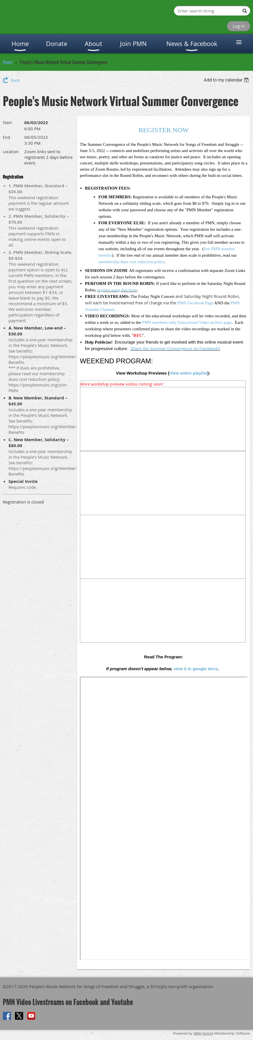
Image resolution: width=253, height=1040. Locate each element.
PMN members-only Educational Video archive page (187, 322)
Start (7, 122)
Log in (239, 26)
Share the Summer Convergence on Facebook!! (175, 348)
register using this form (117, 290)
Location (11, 151)
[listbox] (227, 79)
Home (7, 62)
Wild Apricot (203, 1033)
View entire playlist (188, 373)
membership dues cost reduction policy (132, 262)
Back (15, 80)
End (6, 137)
